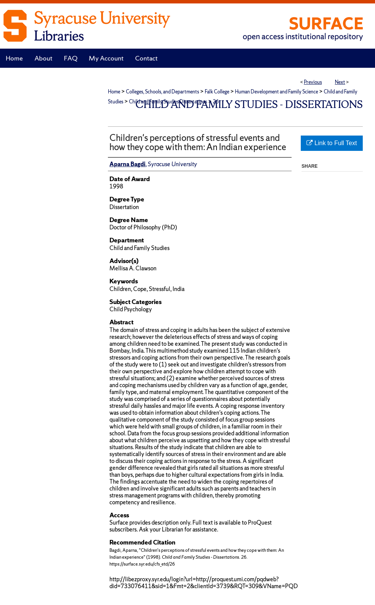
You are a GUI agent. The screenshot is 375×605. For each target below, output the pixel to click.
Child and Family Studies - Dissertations (249, 104)
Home (114, 91)
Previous (313, 82)
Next (340, 82)
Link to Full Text (332, 143)
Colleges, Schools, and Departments (162, 91)
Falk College (217, 91)
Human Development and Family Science (276, 91)
